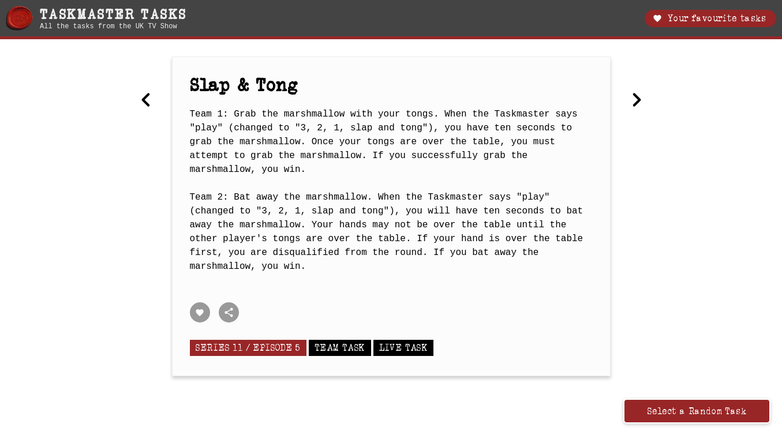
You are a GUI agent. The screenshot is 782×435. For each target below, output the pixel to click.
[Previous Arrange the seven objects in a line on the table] (146, 101)
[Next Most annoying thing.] (636, 101)
